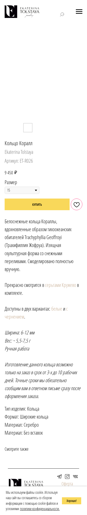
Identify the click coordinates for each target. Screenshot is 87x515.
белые (56, 308)
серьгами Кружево (60, 284)
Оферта (67, 484)
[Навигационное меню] (79, 11)
